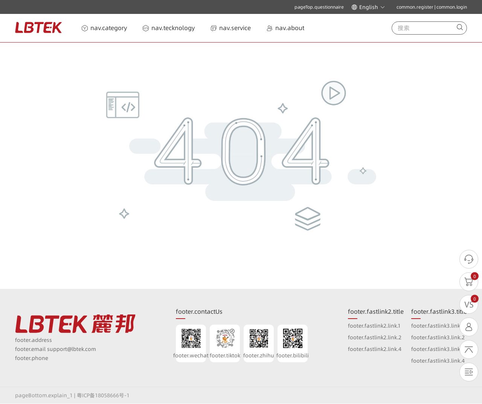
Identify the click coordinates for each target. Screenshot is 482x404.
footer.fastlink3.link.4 (438, 361)
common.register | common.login (432, 7)
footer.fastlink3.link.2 (438, 337)
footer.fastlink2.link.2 (374, 337)
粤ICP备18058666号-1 (103, 395)
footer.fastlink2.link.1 (374, 326)
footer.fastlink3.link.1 (437, 326)
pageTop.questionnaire (319, 7)
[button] (368, 7)
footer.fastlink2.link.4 (374, 349)
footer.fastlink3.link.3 (438, 349)
